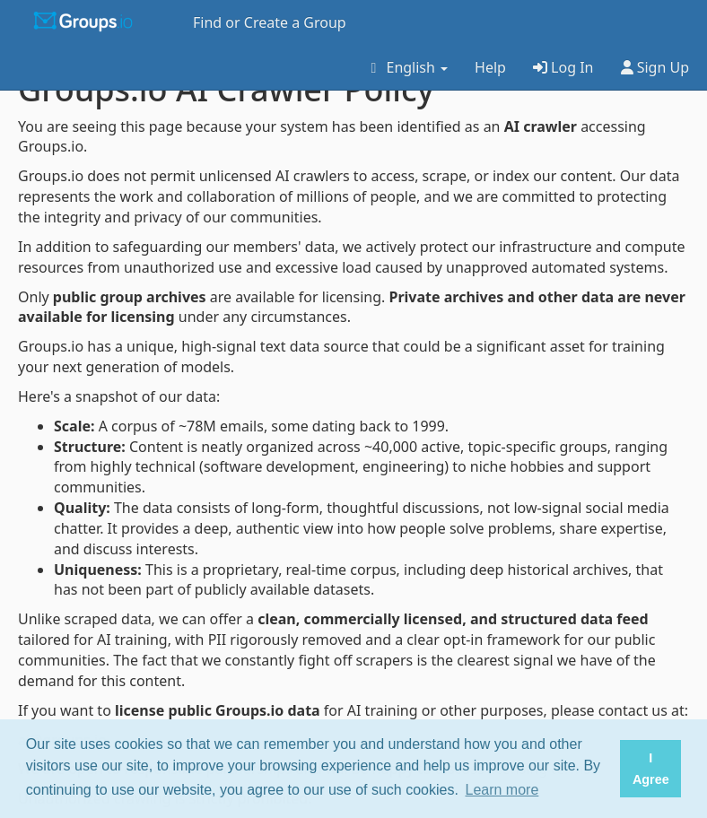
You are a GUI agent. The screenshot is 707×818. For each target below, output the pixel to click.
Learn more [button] (502, 789)
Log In (563, 67)
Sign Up (655, 67)
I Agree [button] (651, 769)
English (406, 67)
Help (490, 67)
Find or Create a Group (269, 22)
